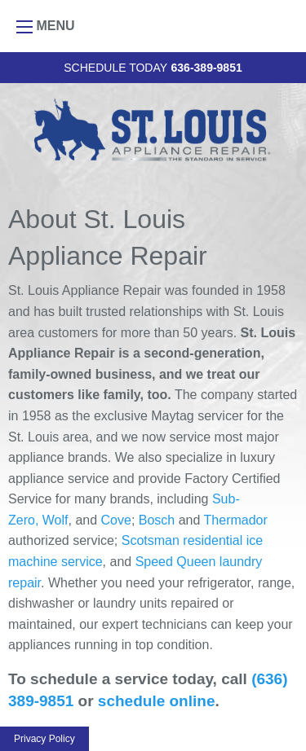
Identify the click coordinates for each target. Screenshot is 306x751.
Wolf (55, 520)
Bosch (157, 520)
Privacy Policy (44, 738)
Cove (116, 520)
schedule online (156, 700)
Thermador (236, 520)
